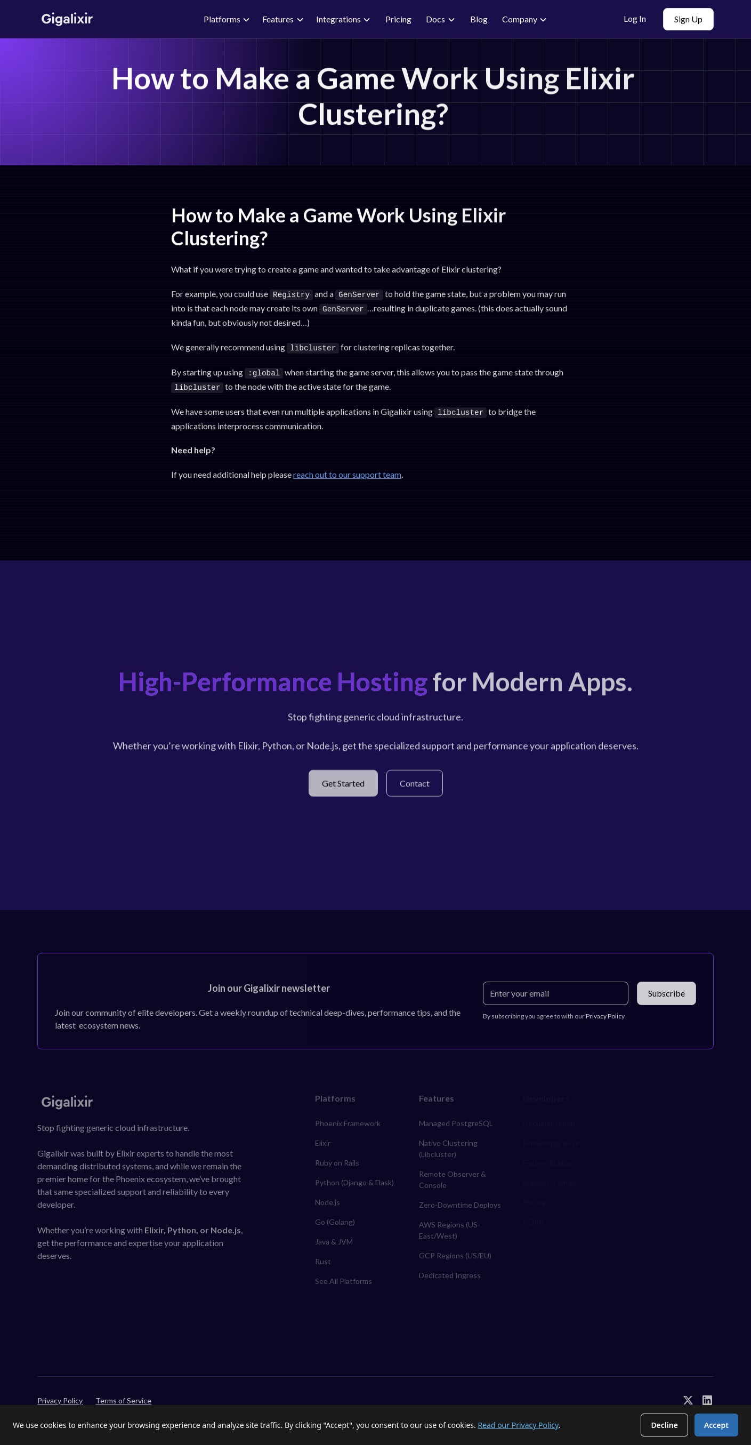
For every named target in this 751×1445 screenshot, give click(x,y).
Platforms (222, 19)
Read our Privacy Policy (518, 1425)
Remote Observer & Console (452, 1175)
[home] (108, 19)
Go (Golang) (335, 1217)
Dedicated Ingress (450, 1270)
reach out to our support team (347, 470)
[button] (227, 19)
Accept (716, 1425)
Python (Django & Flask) (354, 1178)
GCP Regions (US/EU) (455, 1251)
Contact (415, 782)
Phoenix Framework (348, 1118)
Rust (323, 1257)
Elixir (322, 1138)
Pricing (398, 19)
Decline (664, 1425)
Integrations (338, 19)
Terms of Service (123, 1395)
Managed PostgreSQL (456, 1118)
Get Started (343, 782)
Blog (479, 19)
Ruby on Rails (337, 1158)
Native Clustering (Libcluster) (448, 1144)
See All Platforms (343, 1276)
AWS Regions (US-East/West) (449, 1226)
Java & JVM (334, 1237)
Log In (635, 18)
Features (278, 19)
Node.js (327, 1197)
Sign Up (688, 19)
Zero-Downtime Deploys (460, 1200)
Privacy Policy (60, 1395)
